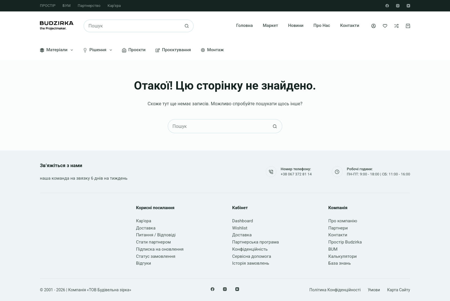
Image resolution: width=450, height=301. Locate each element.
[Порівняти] (396, 26)
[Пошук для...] (132, 25)
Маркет (270, 25)
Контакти (349, 25)
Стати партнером (153, 242)
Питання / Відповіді (156, 234)
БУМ (67, 5)
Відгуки (143, 263)
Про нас (321, 25)
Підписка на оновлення (160, 249)
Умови (374, 290)
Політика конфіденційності (335, 290)
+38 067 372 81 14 (296, 174)
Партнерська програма (255, 242)
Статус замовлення (155, 256)
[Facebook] (387, 5)
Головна (244, 25)
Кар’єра (114, 5)
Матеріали (57, 50)
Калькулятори (342, 256)
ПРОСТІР (47, 5)
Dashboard (242, 220)
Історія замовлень (250, 263)
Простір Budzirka (345, 242)
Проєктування (173, 49)
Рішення (98, 50)
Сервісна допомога (251, 256)
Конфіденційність (250, 249)
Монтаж (212, 49)
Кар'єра (143, 220)
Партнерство (89, 5)
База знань (339, 263)
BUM (333, 249)
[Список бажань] (385, 26)
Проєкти (134, 49)
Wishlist (239, 228)
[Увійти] (373, 26)
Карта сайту (398, 290)
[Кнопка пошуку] (186, 25)
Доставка (146, 228)
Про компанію (342, 220)
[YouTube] (408, 5)
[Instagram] (397, 5)
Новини (295, 25)
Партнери (338, 228)
